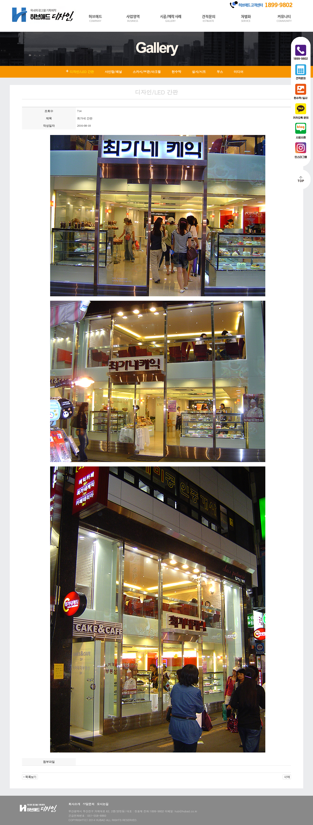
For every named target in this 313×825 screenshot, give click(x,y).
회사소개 (74, 804)
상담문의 (88, 804)
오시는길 (103, 804)
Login (29, 3)
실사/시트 (199, 71)
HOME (17, 3)
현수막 (176, 71)
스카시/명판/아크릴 (147, 71)
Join (41, 3)
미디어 (238, 71)
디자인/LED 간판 (82, 71)
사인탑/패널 (113, 71)
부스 (220, 71)
